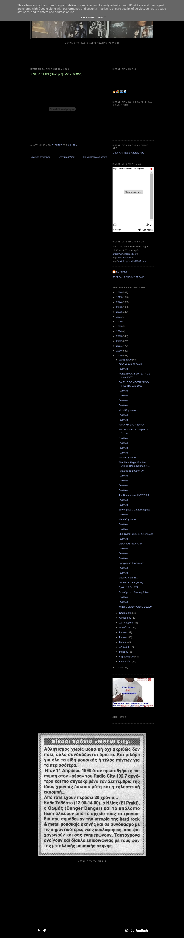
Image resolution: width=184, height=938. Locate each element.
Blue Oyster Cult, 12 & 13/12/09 (135, 534)
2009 (119, 355)
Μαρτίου (124, 651)
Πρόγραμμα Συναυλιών (131, 470)
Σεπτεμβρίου (126, 622)
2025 (119, 297)
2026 (119, 292)
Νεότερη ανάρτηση (40, 157)
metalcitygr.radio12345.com (132, 261)
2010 (119, 350)
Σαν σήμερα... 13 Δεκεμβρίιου (134, 509)
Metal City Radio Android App (128, 152)
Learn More (87, 17)
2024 (119, 302)
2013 (119, 336)
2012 (119, 341)
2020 (119, 321)
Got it (102, 17)
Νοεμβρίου (125, 613)
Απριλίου (124, 647)
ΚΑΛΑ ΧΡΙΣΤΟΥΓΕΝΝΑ (131, 424)
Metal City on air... (128, 410)
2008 (119, 667)
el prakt (121, 272)
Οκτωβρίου (125, 617)
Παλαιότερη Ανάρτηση (95, 157)
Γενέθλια (123, 368)
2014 (119, 331)
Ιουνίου (123, 637)
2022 (119, 311)
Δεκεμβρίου (125, 359)
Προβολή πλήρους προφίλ (128, 277)
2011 (119, 345)
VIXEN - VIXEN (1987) (130, 582)
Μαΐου (123, 642)
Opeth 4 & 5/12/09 (128, 587)
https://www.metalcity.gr (124, 253)
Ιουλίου (123, 632)
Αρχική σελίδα (66, 157)
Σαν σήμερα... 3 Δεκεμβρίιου (133, 592)
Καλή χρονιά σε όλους (130, 364)
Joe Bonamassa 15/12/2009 (133, 495)
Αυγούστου (125, 627)
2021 (119, 316)
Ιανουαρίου (125, 661)
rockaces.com (125, 257)
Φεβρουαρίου (126, 656)
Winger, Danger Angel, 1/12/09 (135, 606)
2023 (119, 307)
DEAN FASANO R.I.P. (130, 543)
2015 (119, 326)
